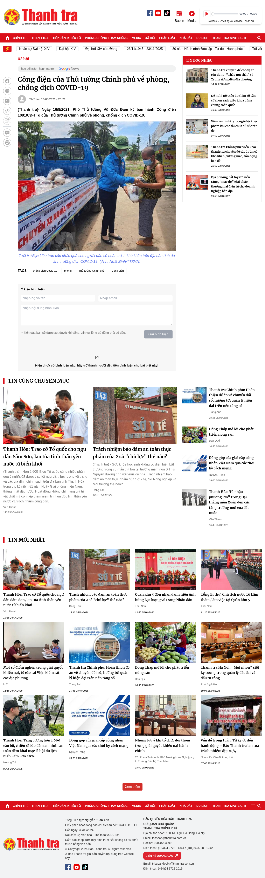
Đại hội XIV (71, 49)
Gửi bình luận (158, 334)
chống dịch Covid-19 (45, 270)
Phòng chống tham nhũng (106, 38)
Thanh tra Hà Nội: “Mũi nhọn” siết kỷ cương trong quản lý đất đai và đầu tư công (230, 672)
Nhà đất (186, 38)
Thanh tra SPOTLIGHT (229, 38)
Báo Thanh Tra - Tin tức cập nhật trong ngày (40, 16)
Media (136, 38)
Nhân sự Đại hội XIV (38, 49)
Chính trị (20, 38)
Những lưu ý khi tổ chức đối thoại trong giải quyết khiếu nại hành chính (162, 745)
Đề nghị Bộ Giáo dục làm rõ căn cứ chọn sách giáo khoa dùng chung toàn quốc (233, 100)
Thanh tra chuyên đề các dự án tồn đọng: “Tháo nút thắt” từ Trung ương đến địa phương (232, 74)
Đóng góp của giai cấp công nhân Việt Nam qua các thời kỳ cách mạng (231, 463)
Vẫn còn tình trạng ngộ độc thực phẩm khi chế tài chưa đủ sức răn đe (234, 125)
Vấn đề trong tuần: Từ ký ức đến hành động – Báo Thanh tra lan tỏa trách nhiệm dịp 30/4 (230, 745)
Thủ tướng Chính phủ (92, 270)
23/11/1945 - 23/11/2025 (148, 49)
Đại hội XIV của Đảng (105, 49)
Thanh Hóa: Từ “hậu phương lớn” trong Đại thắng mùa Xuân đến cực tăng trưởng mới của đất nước (229, 502)
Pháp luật (167, 38)
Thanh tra (40, 38)
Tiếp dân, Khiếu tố (67, 38)
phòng (68, 270)
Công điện (118, 270)
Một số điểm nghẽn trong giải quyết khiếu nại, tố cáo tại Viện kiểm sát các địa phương (33, 672)
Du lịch (202, 38)
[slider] (224, 14)
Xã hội (150, 38)
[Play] (206, 13)
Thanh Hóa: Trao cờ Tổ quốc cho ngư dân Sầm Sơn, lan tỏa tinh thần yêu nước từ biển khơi (44, 456)
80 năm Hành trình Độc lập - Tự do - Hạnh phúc (211, 49)
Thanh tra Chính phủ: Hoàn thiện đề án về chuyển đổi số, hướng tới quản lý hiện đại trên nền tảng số (99, 672)
